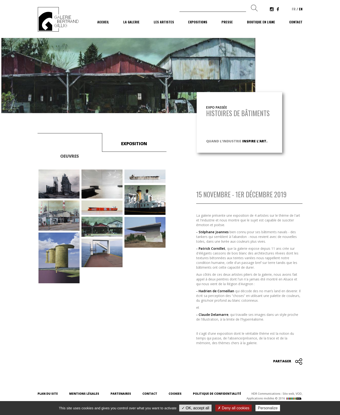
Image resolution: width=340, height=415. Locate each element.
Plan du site (48, 394)
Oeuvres (69, 156)
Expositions (197, 21)
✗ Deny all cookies (233, 408)
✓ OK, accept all (195, 408)
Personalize (268, 408)
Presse (227, 21)
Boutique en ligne (261, 21)
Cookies (175, 394)
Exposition (134, 143)
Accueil (103, 21)
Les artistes (164, 21)
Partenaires (120, 394)
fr (294, 8)
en (300, 8)
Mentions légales (84, 394)
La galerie (131, 21)
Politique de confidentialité (217, 394)
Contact (295, 21)
